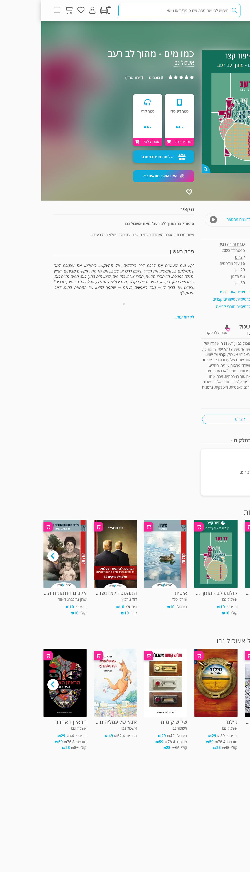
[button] (122, 176)
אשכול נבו (142, 63)
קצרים (225, 30)
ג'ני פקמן (197, 276)
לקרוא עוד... (142, 317)
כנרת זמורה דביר (191, 244)
